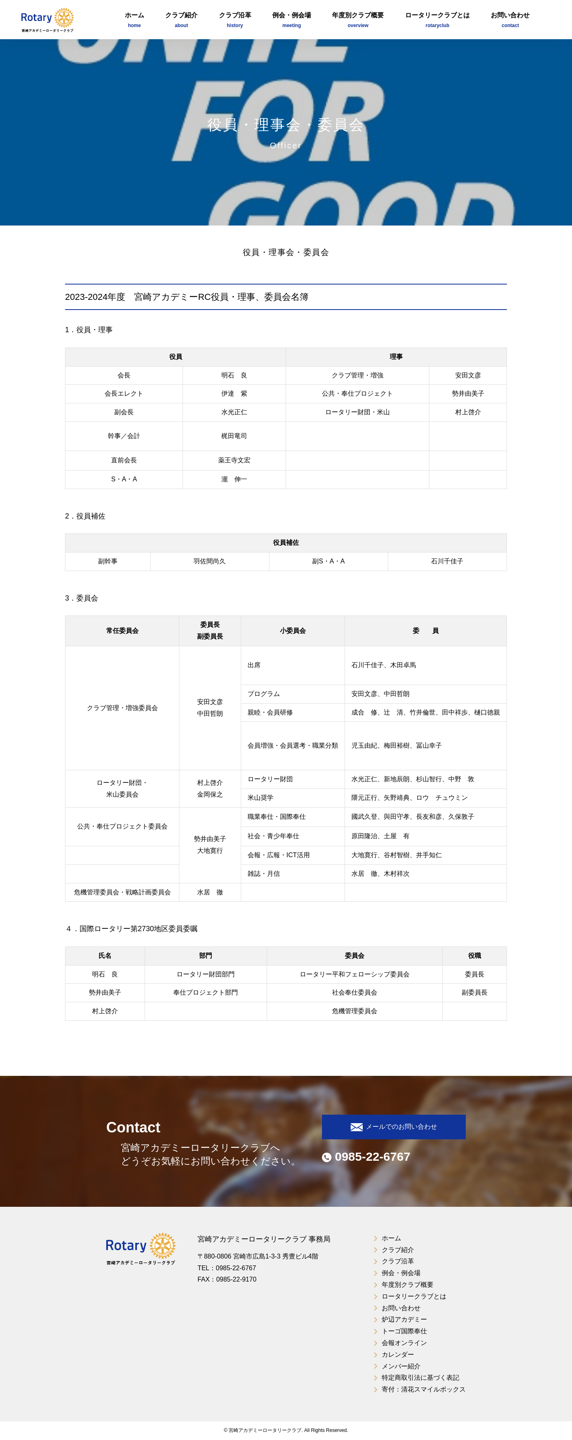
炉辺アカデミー (404, 1319)
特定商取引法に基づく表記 (420, 1377)
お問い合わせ (510, 21)
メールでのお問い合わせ (394, 1127)
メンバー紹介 (401, 1366)
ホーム (134, 21)
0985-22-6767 (366, 1156)
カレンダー (398, 1354)
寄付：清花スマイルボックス (424, 1389)
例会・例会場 (291, 21)
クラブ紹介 (181, 21)
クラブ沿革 (235, 21)
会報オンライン (404, 1342)
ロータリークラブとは (437, 21)
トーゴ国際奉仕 (404, 1331)
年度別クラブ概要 (358, 21)
